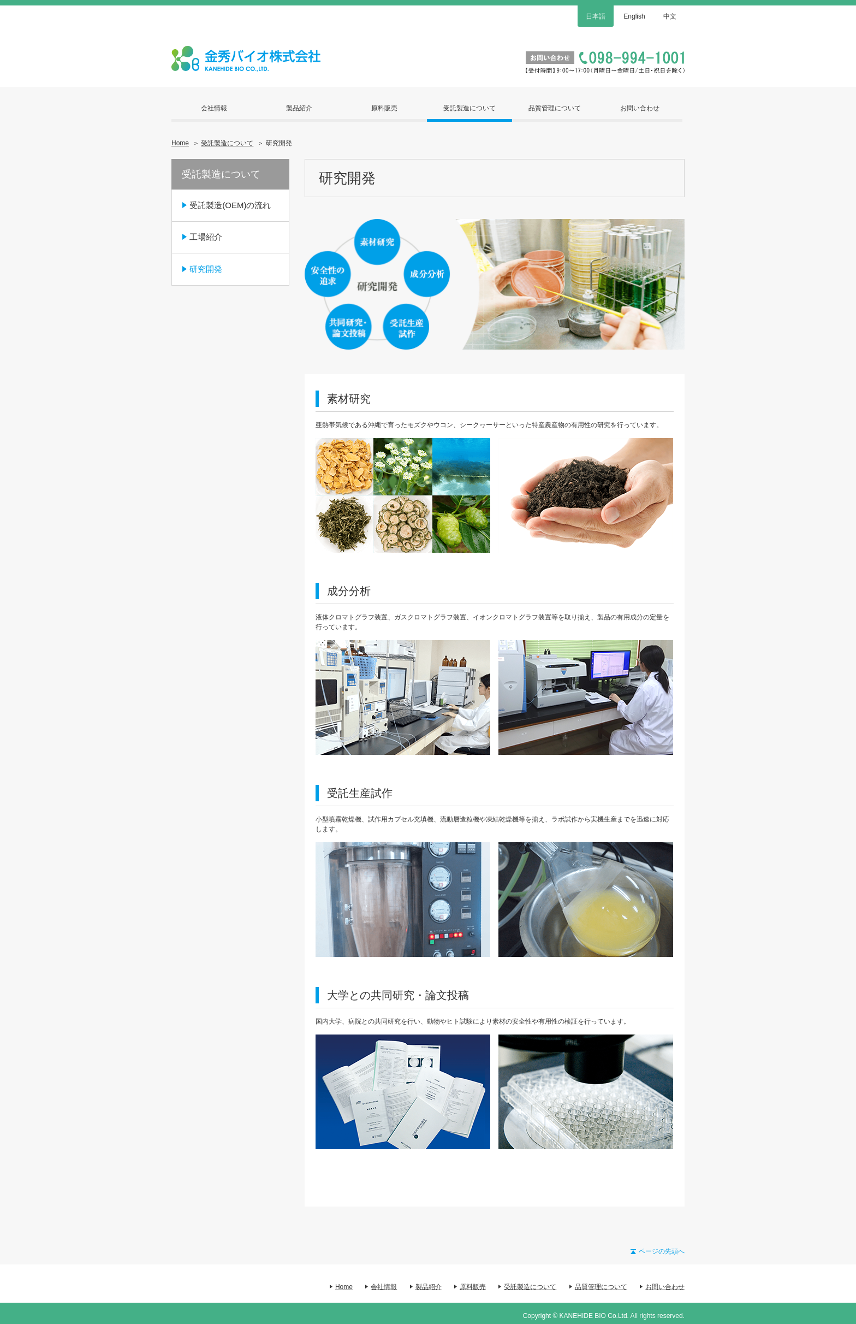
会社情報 (214, 108)
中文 (669, 16)
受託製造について (469, 108)
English (634, 16)
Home (180, 143)
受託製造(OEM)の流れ (230, 205)
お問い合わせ (639, 108)
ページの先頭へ (662, 1251)
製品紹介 (299, 108)
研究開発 (205, 269)
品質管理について (554, 108)
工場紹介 (205, 236)
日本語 (595, 16)
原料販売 (384, 108)
